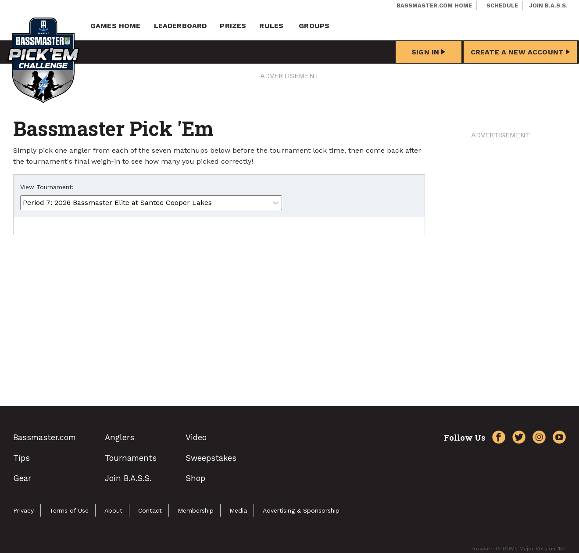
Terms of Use (69, 510)
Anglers (119, 437)
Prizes (233, 26)
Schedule (502, 5)
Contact (150, 510)
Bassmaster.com (44, 437)
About (113, 510)
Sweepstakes (211, 458)
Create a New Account (520, 52)
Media (238, 510)
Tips (21, 458)
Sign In (428, 52)
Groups (314, 26)
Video (196, 437)
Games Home (115, 26)
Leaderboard (180, 26)
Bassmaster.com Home (434, 5)
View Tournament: (47, 186)
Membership (196, 510)
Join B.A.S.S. (548, 5)
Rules (271, 26)
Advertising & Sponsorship (301, 510)
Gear (22, 478)
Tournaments (131, 458)
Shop (195, 478)
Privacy (23, 510)
